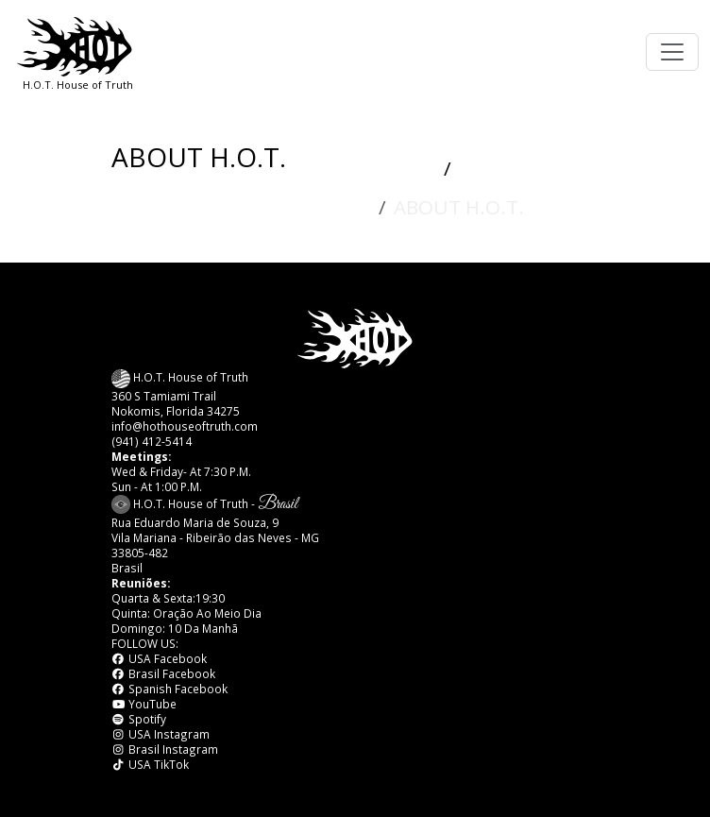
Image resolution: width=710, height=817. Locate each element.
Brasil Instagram (164, 749)
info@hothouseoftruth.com (184, 426)
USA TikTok (150, 764)
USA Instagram (160, 733)
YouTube (144, 703)
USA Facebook (159, 658)
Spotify (138, 718)
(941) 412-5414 (151, 441)
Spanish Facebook (169, 688)
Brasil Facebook (163, 673)
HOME (405, 170)
